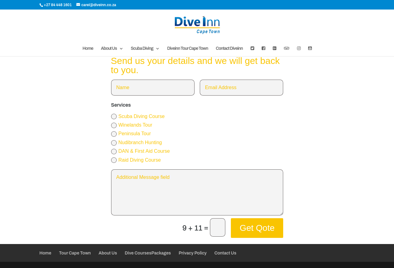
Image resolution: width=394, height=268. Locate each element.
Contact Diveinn (229, 48)
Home (87, 48)
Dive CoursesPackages (148, 253)
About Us (109, 48)
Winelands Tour (131, 125)
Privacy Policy (193, 253)
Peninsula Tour (131, 134)
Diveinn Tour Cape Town (187, 48)
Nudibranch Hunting (136, 143)
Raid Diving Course (136, 160)
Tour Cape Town (75, 253)
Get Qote (257, 228)
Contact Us (225, 253)
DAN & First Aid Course (140, 151)
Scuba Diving (142, 48)
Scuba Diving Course (138, 117)
